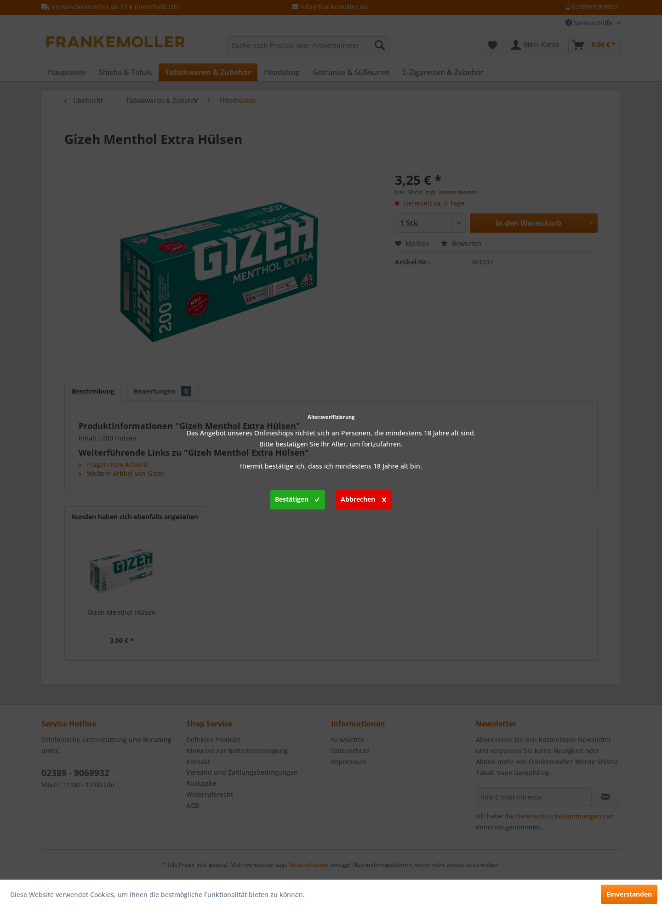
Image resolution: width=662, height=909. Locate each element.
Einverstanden (629, 894)
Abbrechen (363, 497)
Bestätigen (297, 497)
